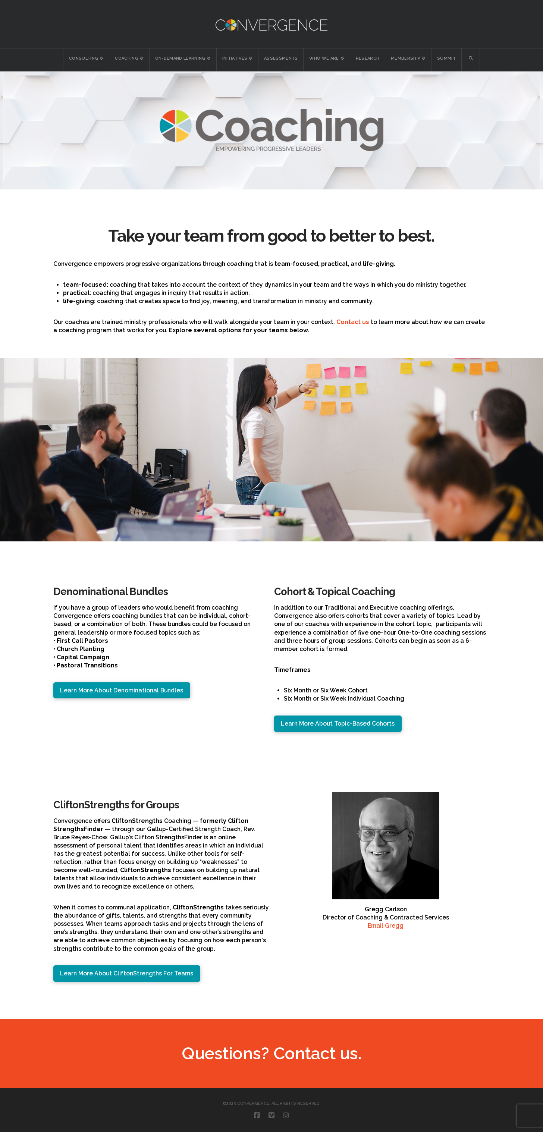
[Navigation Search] (471, 59)
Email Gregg (386, 925)
